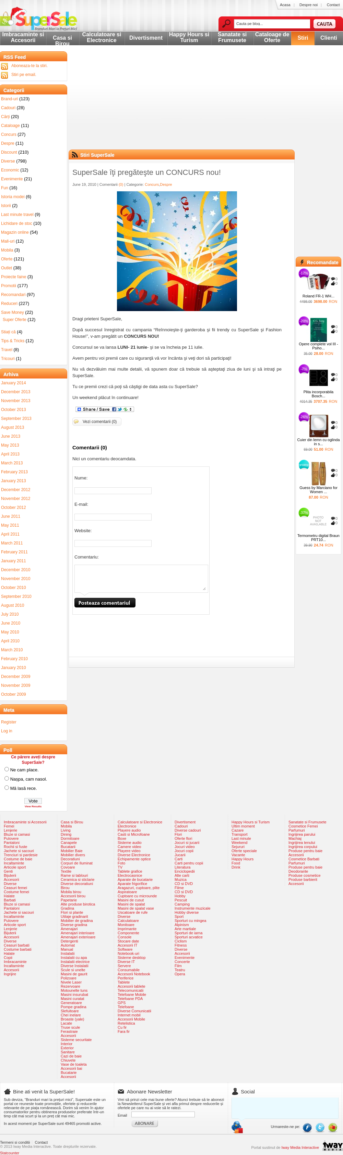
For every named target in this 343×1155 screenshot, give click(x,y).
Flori (178, 834)
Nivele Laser (71, 982)
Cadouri (8, 107)
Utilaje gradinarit (74, 916)
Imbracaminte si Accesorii (23, 37)
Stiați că (8, 332)
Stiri (302, 38)
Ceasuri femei (15, 888)
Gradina (67, 908)
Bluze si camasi (17, 834)
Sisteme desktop (131, 957)
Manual (67, 949)
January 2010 (13, 667)
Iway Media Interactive (300, 1147)
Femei (9, 826)
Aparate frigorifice (132, 884)
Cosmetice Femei (303, 826)
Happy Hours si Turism (189, 37)
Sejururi (238, 847)
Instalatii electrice (75, 962)
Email (122, 1115)
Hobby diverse (187, 912)
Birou (65, 888)
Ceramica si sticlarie (77, 879)
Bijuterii (10, 875)
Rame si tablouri (74, 875)
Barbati (10, 900)
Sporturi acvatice (189, 937)
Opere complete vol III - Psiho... (318, 346)
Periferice (125, 978)
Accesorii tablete (131, 986)
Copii (8, 957)
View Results (33, 806)
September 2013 (16, 418)
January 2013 (13, 480)
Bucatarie (68, 1072)
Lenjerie (10, 830)
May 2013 (10, 445)
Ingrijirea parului (301, 834)
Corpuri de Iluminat (77, 863)
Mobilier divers (73, 855)
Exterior (67, 1048)
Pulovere (11, 838)
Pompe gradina (73, 1007)
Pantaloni (12, 842)
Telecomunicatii (130, 990)
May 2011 (10, 525)
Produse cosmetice (304, 875)
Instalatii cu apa (74, 957)
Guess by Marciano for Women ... (318, 490)
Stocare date (128, 941)
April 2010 (10, 641)
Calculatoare (128, 921)
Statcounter (9, 1153)
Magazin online (15, 232)
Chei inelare (71, 1015)
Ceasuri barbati (16, 945)
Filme (179, 888)
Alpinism (182, 925)
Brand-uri (9, 99)
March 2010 (12, 649)
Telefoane (126, 1007)
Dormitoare (70, 838)
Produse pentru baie (305, 851)
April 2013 (10, 454)
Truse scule (70, 1027)
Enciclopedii (185, 871)
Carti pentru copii (189, 863)
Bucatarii (68, 847)
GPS (122, 1003)
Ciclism (181, 941)
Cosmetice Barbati (303, 859)
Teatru (180, 970)
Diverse (8, 161)
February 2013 (14, 472)
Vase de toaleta (74, 1064)
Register (8, 722)
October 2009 (13, 694)
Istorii (6, 205)
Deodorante (298, 871)
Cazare (238, 830)
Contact (333, 5)
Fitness (181, 945)
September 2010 (16, 596)
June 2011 (10, 516)
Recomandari (13, 294)
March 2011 (12, 543)
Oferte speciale (244, 851)
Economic (10, 170)
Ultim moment (243, 826)
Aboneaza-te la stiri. (29, 65)
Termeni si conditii (15, 1142)
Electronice (127, 826)
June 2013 (10, 436)
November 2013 (15, 400)
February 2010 (14, 658)
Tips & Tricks (12, 340)
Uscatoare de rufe (132, 912)
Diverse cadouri (188, 830)
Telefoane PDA (130, 999)
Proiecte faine (13, 276)
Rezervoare (70, 986)
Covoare (68, 867)
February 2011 (14, 552)
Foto (121, 863)
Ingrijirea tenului (301, 842)
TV (120, 867)
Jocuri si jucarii (187, 842)
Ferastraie (69, 1031)
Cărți (5, 116)
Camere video (129, 847)
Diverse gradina (74, 925)
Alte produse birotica (78, 904)
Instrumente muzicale (193, 908)
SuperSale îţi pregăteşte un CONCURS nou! (146, 172)
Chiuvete (68, 1060)
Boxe (122, 838)
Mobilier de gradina (77, 921)
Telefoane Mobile (132, 994)
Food (236, 863)
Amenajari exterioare (78, 937)
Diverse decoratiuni (77, 884)
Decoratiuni (70, 859)
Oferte (6, 259)
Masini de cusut (131, 900)
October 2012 (13, 507)
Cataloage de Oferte (272, 37)
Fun (4, 187)
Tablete (124, 982)
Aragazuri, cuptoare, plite (138, 888)
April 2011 (10, 534)
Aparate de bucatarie (135, 879)
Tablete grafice (130, 871)
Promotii (8, 285)
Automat (68, 945)
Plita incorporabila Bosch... (318, 394)
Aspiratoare (127, 892)
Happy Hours (242, 859)
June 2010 (10, 623)
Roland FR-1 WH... (318, 296)
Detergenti (69, 941)
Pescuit (181, 900)
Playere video (129, 851)
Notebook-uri (128, 953)
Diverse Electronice (134, 855)
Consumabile (129, 970)
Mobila (7, 250)
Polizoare (68, 978)
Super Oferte (14, 319)
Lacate (66, 1023)
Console (124, 937)
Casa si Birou (62, 41)
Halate (9, 896)
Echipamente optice (134, 859)
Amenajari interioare (77, 933)
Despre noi (308, 5)
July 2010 (10, 614)
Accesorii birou (73, 896)
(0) (121, 184)
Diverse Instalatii (74, 966)
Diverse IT (126, 962)
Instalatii (67, 953)
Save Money (12, 312)
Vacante (238, 855)
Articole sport (15, 867)
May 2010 (10, 632)
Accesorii (11, 879)
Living (66, 830)
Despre (166, 184)
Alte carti (182, 875)
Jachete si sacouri (19, 851)
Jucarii (180, 855)
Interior (66, 1044)
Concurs (152, 184)
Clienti (328, 38)
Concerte (182, 962)
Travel (6, 349)
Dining (66, 834)
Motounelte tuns (74, 990)
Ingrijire (10, 974)
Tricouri (8, 358)
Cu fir (122, 1027)
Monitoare (126, 925)
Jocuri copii (184, 851)
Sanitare (68, 1052)
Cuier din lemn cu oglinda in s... (318, 442)
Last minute (241, 838)
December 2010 (15, 569)
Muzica (181, 879)
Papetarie (69, 900)
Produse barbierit (302, 879)
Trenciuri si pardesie (21, 855)
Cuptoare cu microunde (137, 896)
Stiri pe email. (23, 74)
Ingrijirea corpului (302, 847)
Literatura (182, 867)
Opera (180, 974)
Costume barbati (18, 949)
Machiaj (294, 838)
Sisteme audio (130, 842)
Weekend (239, 842)
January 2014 (13, 383)
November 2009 (15, 685)
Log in (6, 731)
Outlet (6, 268)
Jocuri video (185, 847)
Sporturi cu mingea (190, 921)
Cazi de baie (71, 1056)
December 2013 (15, 391)
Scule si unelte (73, 970)
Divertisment (146, 38)
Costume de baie (18, 859)
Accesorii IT (127, 945)
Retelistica (126, 1023)
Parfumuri (296, 830)
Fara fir (124, 1031)
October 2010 (13, 587)
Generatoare (71, 1003)
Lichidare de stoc (16, 223)
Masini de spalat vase (136, 908)
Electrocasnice (130, 875)
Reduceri (9, 303)
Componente (128, 933)
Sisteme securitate (76, 1040)
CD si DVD (184, 884)
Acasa (285, 5)
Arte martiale (185, 929)
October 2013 (13, 409)
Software (125, 949)
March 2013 (12, 463)
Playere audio (129, 830)
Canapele (69, 842)
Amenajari (69, 929)
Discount (9, 152)
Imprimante (127, 929)
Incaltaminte (14, 863)
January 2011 (13, 561)
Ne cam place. (24, 769)
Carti (178, 859)
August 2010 (12, 605)
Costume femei (16, 892)
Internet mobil (129, 1015)
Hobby (180, 896)
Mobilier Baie (72, 851)
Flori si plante (72, 912)
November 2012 (15, 498)
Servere (124, 966)
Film (178, 966)
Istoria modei (13, 196)
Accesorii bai (71, 1068)
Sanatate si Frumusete (232, 37)
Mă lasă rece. (23, 788)
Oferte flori (183, 838)
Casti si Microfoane (134, 834)
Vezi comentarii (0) (100, 421)
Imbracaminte (15, 962)
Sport (179, 916)
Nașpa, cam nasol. (28, 779)
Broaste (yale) (72, 1019)
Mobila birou (71, 892)
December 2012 (15, 489)
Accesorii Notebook (134, 974)
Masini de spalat (131, 904)
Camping (182, 904)
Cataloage (10, 125)
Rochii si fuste (15, 847)
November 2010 (15, 578)
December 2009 (15, 676)
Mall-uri (7, 241)
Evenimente (12, 179)
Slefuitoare (70, 1011)
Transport (240, 834)
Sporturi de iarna (188, 933)
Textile (66, 871)
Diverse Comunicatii (134, 1011)
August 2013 (12, 427)
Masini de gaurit (74, 974)
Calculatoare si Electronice (101, 37)
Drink (236, 867)
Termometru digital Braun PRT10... (318, 538)
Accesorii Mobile (131, 1019)
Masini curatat (72, 999)
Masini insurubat (74, 994)
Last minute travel (17, 214)
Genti (8, 871)
